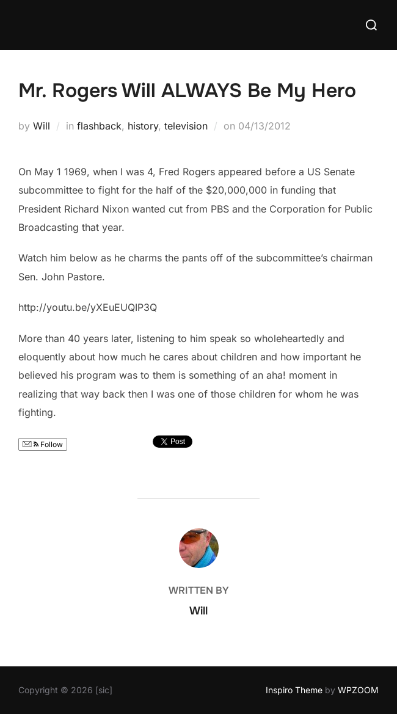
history (143, 126)
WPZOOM (358, 690)
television (186, 126)
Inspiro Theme (294, 690)
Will (41, 126)
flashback (99, 126)
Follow (43, 444)
